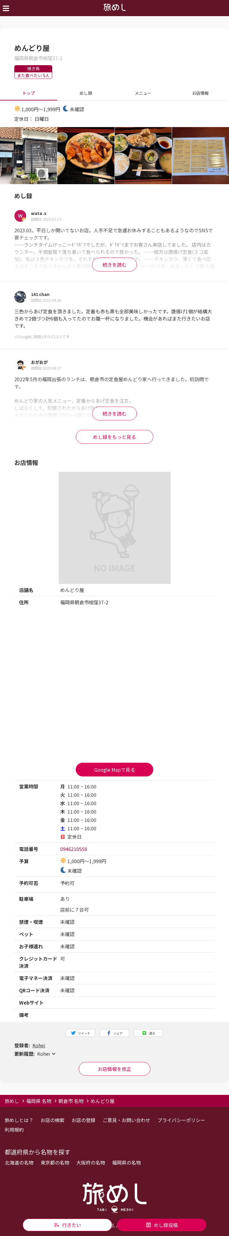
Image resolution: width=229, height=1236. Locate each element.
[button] (114, 1053)
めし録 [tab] (85, 93)
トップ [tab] (28, 93)
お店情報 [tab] (200, 93)
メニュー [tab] (143, 93)
